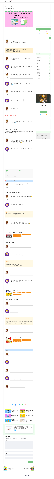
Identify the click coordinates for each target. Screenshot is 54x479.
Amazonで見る (15, 234)
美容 (43, 61)
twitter (40, 115)
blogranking (47, 115)
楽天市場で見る (23, 234)
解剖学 (39, 31)
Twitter (15, 431)
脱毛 (43, 63)
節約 (43, 70)
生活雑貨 (43, 78)
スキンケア (43, 64)
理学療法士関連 (43, 55)
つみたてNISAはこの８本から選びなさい (12, 176)
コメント (6, 440)
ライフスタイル (43, 76)
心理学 (39, 34)
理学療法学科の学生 (43, 58)
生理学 (47, 31)
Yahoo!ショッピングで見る (16, 294)
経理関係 (43, 72)
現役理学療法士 (43, 57)
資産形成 (43, 67)
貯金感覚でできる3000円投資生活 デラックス (19, 232)
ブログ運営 (43, 75)
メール (6, 453)
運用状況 (43, 73)
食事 (43, 79)
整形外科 (47, 34)
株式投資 (43, 69)
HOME (27, 475)
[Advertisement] (19, 33)
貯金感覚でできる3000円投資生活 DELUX (42, 135)
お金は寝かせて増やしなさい (11, 175)
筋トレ (43, 66)
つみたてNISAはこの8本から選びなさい (18, 337)
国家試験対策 (43, 60)
